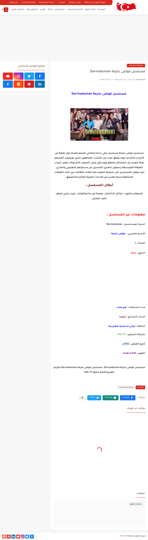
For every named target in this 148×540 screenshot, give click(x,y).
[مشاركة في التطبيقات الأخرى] (82, 397)
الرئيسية (101, 9)
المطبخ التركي (17, 9)
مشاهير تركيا (32, 9)
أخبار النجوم (90, 9)
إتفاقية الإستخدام (28, 2)
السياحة (5, 9)
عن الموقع (14, 2)
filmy (50, 9)
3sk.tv (122, 536)
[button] (127, 397)
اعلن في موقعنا (75, 2)
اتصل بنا (61, 2)
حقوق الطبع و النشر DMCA (95, 2)
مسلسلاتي (59, 9)
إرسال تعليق (135, 504)
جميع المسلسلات (136, 65)
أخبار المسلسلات (75, 9)
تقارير (42, 9)
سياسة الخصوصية (46, 2)
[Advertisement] (74, 37)
